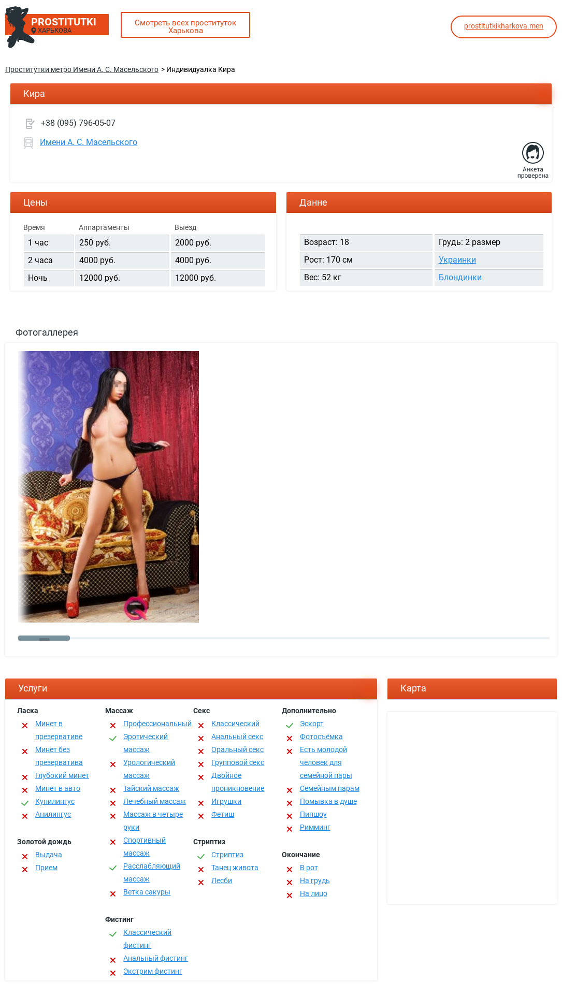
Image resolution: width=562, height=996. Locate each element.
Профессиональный (157, 723)
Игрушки (226, 801)
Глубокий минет (62, 775)
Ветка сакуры (146, 892)
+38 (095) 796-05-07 (78, 123)
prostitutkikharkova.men (504, 26)
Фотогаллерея (47, 332)
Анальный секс (237, 736)
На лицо (313, 893)
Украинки (457, 260)
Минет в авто (57, 788)
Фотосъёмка (321, 736)
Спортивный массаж (144, 846)
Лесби (221, 880)
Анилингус (53, 814)
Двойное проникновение (237, 781)
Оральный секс (237, 749)
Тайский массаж (151, 788)
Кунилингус (55, 801)
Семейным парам (329, 788)
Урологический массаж (149, 769)
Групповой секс (237, 762)
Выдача (48, 854)
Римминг (315, 827)
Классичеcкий (235, 723)
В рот (309, 867)
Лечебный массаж (154, 801)
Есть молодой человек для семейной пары (326, 762)
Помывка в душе (328, 801)
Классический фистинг (147, 938)
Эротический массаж (145, 743)
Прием (46, 867)
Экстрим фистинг (152, 971)
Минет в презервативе (58, 730)
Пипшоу (313, 814)
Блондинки (460, 277)
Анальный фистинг (155, 958)
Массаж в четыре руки (153, 820)
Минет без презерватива (59, 756)
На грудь (315, 880)
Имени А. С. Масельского (88, 142)
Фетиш (222, 814)
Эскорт (312, 723)
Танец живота (234, 867)
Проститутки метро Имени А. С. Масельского (81, 69)
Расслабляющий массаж (151, 872)
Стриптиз (227, 854)
